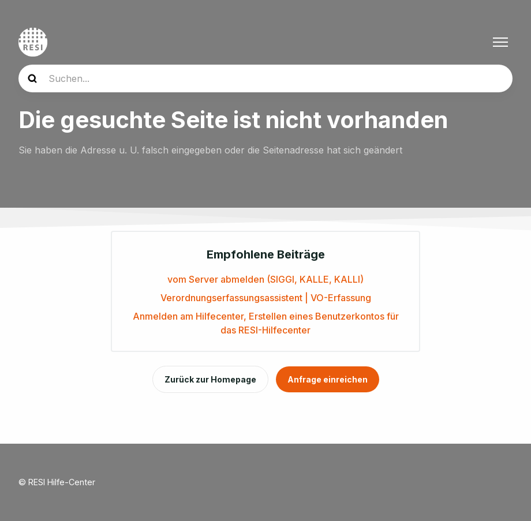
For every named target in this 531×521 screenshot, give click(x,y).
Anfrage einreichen (327, 379)
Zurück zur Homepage (210, 379)
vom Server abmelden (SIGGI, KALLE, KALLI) (265, 279)
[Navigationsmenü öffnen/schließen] (500, 42)
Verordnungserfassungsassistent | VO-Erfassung (265, 297)
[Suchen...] (265, 78)
